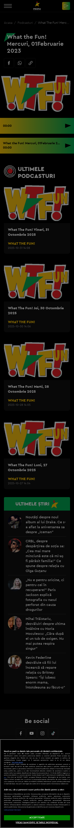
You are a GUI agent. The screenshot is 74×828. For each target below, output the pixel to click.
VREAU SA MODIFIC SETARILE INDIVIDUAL (37, 822)
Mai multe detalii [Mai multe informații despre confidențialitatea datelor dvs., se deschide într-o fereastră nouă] (17, 762)
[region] (37, 783)
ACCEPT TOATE (37, 817)
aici (5, 777)
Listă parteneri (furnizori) (12, 810)
